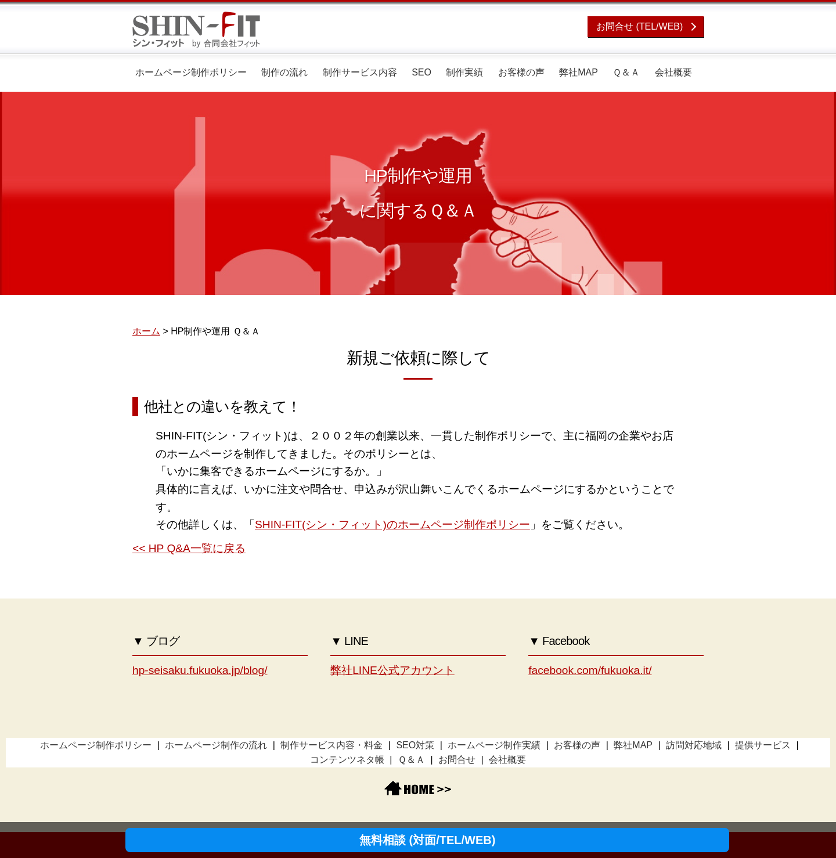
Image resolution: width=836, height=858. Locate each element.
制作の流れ (284, 72)
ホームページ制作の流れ (216, 745)
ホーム (146, 331)
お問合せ (456, 760)
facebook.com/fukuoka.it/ (589, 670)
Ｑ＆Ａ (626, 72)
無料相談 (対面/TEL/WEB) (427, 840)
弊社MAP (578, 72)
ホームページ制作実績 (494, 745)
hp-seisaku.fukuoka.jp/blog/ (200, 670)
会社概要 (673, 72)
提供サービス (763, 745)
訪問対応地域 (694, 745)
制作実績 (464, 72)
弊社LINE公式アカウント (392, 670)
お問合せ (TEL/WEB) (639, 26)
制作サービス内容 (360, 72)
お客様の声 (521, 72)
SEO (421, 72)
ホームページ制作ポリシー (191, 72)
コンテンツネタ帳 (347, 760)
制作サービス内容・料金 (331, 745)
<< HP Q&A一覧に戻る (189, 548)
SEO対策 (415, 745)
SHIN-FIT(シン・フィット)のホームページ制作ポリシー (392, 524)
